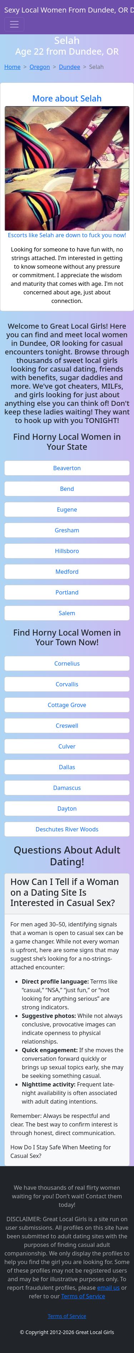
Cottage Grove (67, 705)
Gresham (67, 530)
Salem (67, 613)
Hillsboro (67, 551)
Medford (67, 572)
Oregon (40, 67)
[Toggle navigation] (14, 24)
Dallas (67, 767)
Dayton (66, 808)
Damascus (67, 788)
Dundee (69, 67)
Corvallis (67, 684)
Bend (67, 489)
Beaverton (67, 468)
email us (108, 1288)
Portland (67, 592)
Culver (67, 746)
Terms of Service (83, 1296)
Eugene (67, 509)
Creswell (67, 726)
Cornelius (67, 663)
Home (12, 67)
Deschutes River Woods (67, 829)
